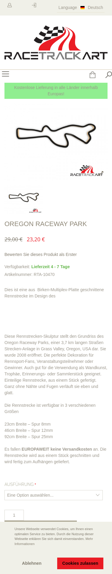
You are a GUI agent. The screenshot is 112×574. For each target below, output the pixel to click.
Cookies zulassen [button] (80, 563)
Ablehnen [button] (32, 563)
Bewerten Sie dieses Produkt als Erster (40, 254)
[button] (9, 552)
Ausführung (19, 484)
